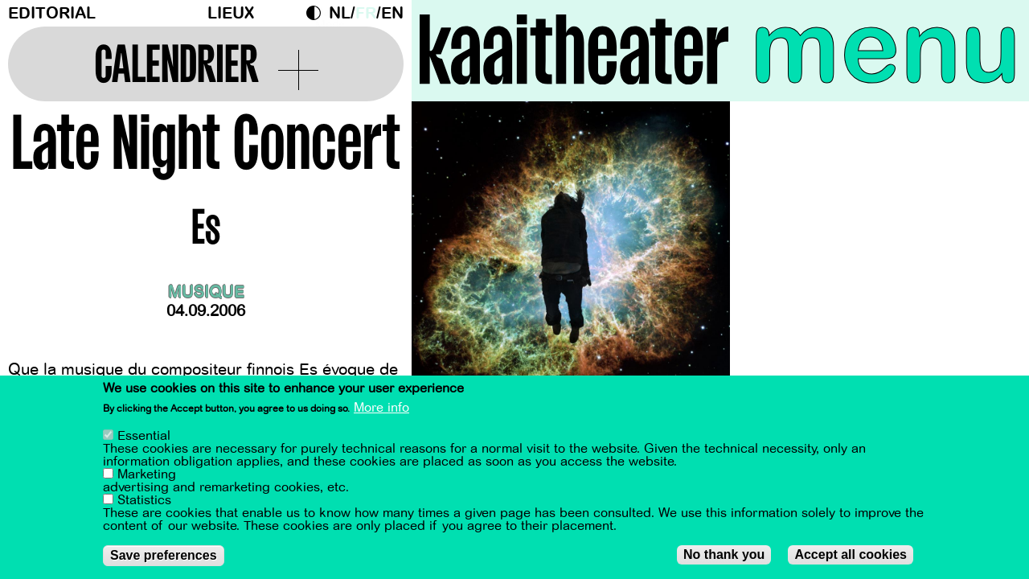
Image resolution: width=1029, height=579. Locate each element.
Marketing (146, 475)
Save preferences (163, 556)
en (392, 13)
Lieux (230, 13)
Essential (143, 437)
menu (885, 48)
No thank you (724, 555)
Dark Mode (317, 13)
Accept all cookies (850, 555)
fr (365, 13)
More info (381, 408)
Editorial (52, 13)
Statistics (144, 501)
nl (340, 13)
